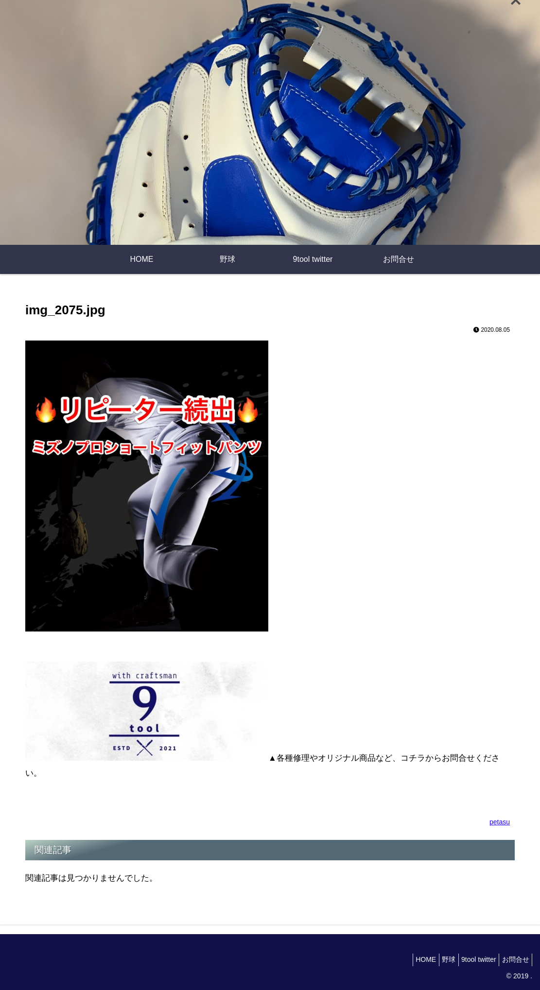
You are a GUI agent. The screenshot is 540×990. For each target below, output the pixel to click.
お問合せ (513, 959)
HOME (410, 959)
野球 (437, 959)
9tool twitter (471, 959)
